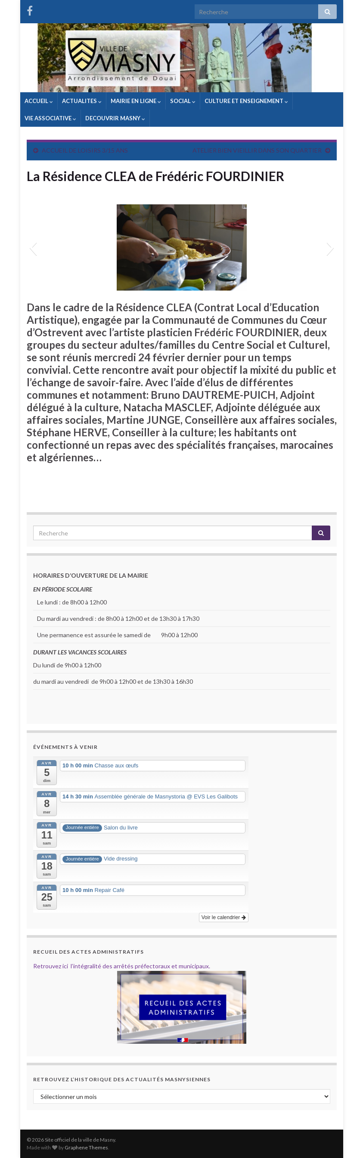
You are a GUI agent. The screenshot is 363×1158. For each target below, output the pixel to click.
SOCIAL (182, 100)
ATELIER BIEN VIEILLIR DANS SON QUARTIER (257, 150)
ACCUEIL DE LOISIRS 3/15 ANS (85, 150)
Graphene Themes (86, 1147)
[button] (33, 247)
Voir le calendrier (224, 917)
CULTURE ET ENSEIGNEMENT (246, 100)
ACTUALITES (82, 100)
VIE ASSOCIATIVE (50, 118)
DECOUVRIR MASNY (115, 118)
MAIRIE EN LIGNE (136, 100)
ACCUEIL (39, 100)
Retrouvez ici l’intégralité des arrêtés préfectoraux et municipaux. (121, 966)
